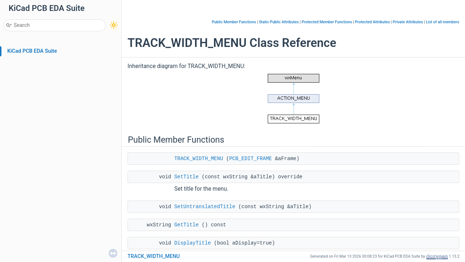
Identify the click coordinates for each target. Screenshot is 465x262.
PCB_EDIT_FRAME (250, 159)
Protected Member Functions (327, 22)
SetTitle (186, 177)
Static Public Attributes (279, 22)
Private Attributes (408, 22)
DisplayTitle (192, 243)
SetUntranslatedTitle (204, 207)
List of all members (442, 22)
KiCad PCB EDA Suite (32, 51)
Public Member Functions (234, 22)
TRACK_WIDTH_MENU (198, 159)
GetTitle (186, 225)
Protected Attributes (372, 22)
